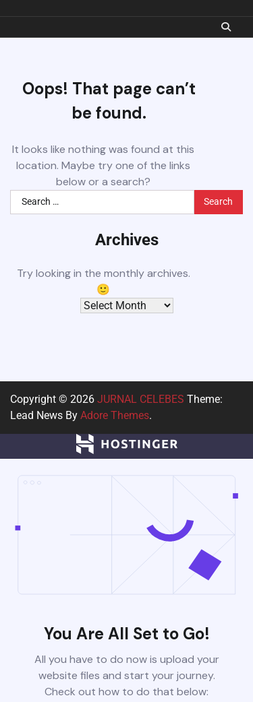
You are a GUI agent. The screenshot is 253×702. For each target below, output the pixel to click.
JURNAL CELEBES (140, 399)
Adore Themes (114, 415)
